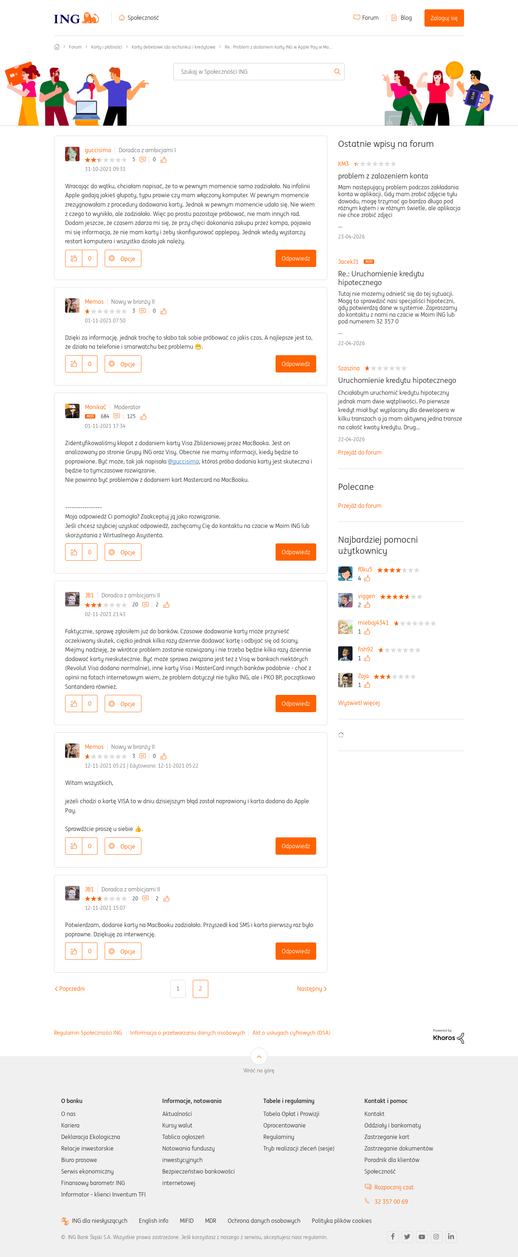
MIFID (187, 1220)
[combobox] (258, 71)
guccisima (98, 150)
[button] (73, 258)
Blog (406, 17)
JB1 (89, 595)
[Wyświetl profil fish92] (367, 649)
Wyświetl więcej (359, 702)
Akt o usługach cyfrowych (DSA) (292, 1032)
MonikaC (95, 407)
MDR (210, 1220)
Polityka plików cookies (342, 1220)
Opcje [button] (128, 258)
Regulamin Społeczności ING (88, 1032)
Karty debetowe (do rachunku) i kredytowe (173, 47)
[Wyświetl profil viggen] (368, 596)
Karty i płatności (106, 47)
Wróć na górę (259, 1070)
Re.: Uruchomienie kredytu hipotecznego (381, 278)
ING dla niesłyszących (99, 1220)
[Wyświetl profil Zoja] (365, 675)
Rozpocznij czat (394, 1187)
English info (153, 1220)
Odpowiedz (296, 258)
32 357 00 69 (391, 1201)
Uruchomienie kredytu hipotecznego (397, 380)
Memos (94, 301)
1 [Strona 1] (178, 988)
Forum (370, 17)
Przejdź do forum (360, 452)
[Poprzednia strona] (72, 988)
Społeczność (143, 17)
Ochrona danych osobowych (264, 1220)
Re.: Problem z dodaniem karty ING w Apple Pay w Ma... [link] (278, 47)
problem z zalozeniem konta (383, 176)
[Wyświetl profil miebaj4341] (375, 622)
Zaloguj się (444, 18)
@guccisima (183, 461)
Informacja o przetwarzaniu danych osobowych (187, 1032)
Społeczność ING (57, 47)
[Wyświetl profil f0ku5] (367, 569)
